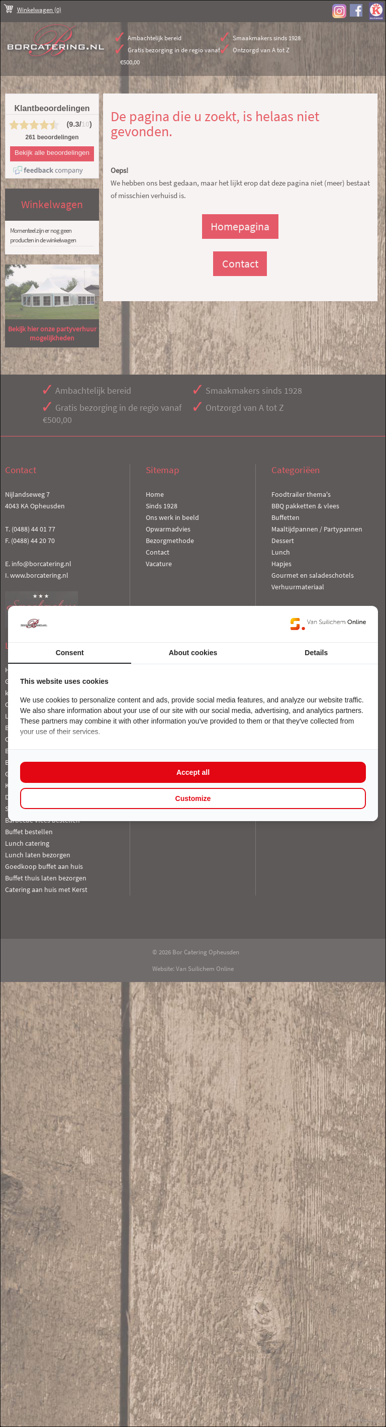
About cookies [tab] (193, 653)
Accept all (193, 772)
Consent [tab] (70, 653)
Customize (193, 798)
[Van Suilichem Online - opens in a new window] (328, 624)
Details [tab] (316, 653)
